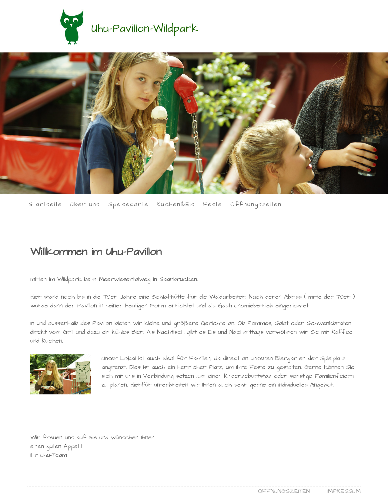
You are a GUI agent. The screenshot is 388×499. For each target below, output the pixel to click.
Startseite (45, 204)
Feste (212, 204)
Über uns (85, 204)
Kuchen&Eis (176, 204)
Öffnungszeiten (256, 204)
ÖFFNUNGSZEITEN (284, 491)
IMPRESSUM (344, 491)
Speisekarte (128, 204)
